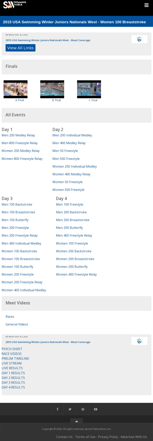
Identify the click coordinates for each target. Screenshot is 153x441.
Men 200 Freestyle (15, 227)
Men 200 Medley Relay (18, 135)
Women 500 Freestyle (68, 189)
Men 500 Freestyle (66, 158)
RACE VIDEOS (12, 354)
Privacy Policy (108, 437)
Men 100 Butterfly (15, 220)
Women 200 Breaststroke (75, 259)
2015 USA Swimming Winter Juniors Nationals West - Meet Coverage (48, 40)
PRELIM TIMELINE (15, 358)
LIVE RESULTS (12, 368)
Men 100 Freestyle (69, 204)
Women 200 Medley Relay (21, 151)
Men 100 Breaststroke (18, 212)
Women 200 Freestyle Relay (22, 282)
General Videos (17, 324)
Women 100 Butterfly (17, 266)
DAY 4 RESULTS (13, 387)
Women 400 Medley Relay (71, 174)
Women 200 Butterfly (72, 266)
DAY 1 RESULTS (13, 373)
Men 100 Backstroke (17, 204)
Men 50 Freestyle (65, 151)
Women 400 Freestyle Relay (76, 274)
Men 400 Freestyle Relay (74, 235)
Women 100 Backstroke (19, 251)
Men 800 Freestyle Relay (20, 143)
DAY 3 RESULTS (13, 382)
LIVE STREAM (12, 363)
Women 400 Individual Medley (24, 290)
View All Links (20, 48)
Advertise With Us (134, 437)
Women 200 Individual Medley (74, 166)
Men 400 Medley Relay (69, 143)
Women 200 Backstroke (73, 251)
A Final (19, 100)
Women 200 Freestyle (18, 274)
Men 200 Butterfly (69, 227)
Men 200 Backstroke (71, 212)
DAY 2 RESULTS (13, 378)
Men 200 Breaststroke (72, 220)
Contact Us (64, 437)
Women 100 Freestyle (72, 243)
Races (10, 316)
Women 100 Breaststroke (21, 259)
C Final (93, 100)
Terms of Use (85, 437)
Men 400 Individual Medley (21, 243)
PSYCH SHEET (12, 349)
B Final (56, 100)
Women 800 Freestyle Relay (22, 158)
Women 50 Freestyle (67, 182)
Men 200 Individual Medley (72, 135)
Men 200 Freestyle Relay (20, 235)
